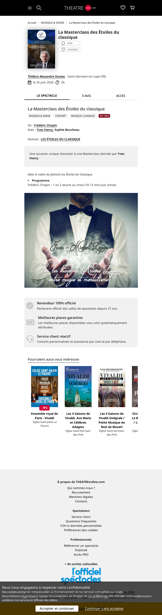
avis (67, 43)
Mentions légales (81, 497)
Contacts (81, 501)
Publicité (81, 550)
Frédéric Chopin (45, 125)
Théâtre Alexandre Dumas (46, 76)
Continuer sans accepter (104, 608)
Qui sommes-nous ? (81, 488)
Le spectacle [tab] (47, 96)
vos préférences (98, 596)
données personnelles (86, 526)
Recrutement (81, 492)
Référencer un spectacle (81, 546)
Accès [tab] (120, 96)
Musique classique (83, 115)
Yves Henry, (45, 130)
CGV (63, 526)
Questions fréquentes (81, 521)
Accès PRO (81, 554)
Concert (60, 115)
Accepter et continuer (57, 608)
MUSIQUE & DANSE (39, 115)
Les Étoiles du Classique (60, 139)
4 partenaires (30, 596)
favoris (70, 49)
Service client (81, 517)
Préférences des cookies (81, 530)
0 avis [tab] (86, 96)
